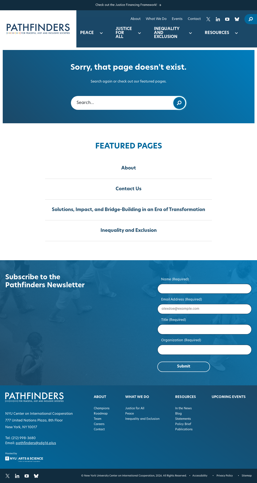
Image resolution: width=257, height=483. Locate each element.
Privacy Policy (225, 476)
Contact (194, 19)
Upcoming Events (229, 397)
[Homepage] (38, 28)
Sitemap (247, 476)
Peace (87, 33)
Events (177, 19)
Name (175, 279)
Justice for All (124, 33)
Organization (181, 340)
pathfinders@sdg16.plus (36, 443)
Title (173, 320)
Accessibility (199, 476)
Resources (217, 33)
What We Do (156, 19)
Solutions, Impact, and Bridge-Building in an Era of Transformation (128, 209)
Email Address (181, 299)
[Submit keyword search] (179, 103)
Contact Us (128, 189)
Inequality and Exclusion (166, 33)
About (135, 19)
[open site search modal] (250, 19)
